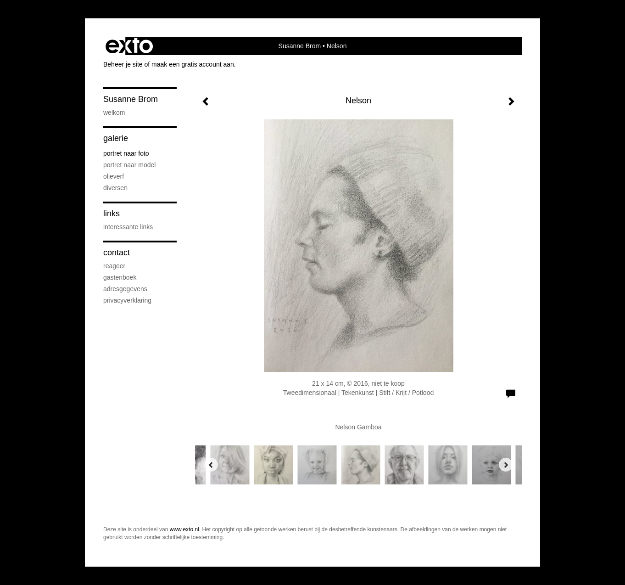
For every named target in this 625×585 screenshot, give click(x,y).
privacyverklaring (127, 300)
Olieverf (113, 176)
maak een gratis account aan (192, 64)
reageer (114, 266)
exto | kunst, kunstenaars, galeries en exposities (129, 46)
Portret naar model (129, 165)
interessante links (128, 227)
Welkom (114, 112)
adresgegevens (125, 288)
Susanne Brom (300, 46)
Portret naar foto (126, 153)
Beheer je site (123, 64)
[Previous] (211, 465)
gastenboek (119, 277)
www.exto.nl (184, 529)
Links (111, 213)
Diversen (115, 187)
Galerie (115, 138)
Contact (116, 252)
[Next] (506, 465)
